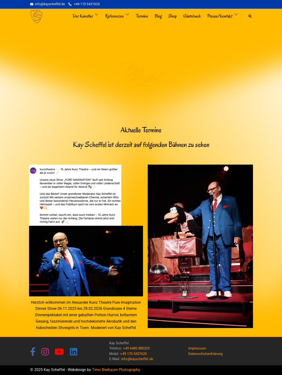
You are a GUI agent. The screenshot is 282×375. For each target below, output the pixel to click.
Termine (142, 16)
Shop (172, 16)
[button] (250, 16)
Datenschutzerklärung (205, 354)
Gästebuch (192, 16)
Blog (158, 16)
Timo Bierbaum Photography (116, 369)
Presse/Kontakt (219, 16)
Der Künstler (83, 16)
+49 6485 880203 (136, 348)
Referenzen (114, 16)
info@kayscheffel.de (137, 359)
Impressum (197, 348)
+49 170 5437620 (133, 354)
